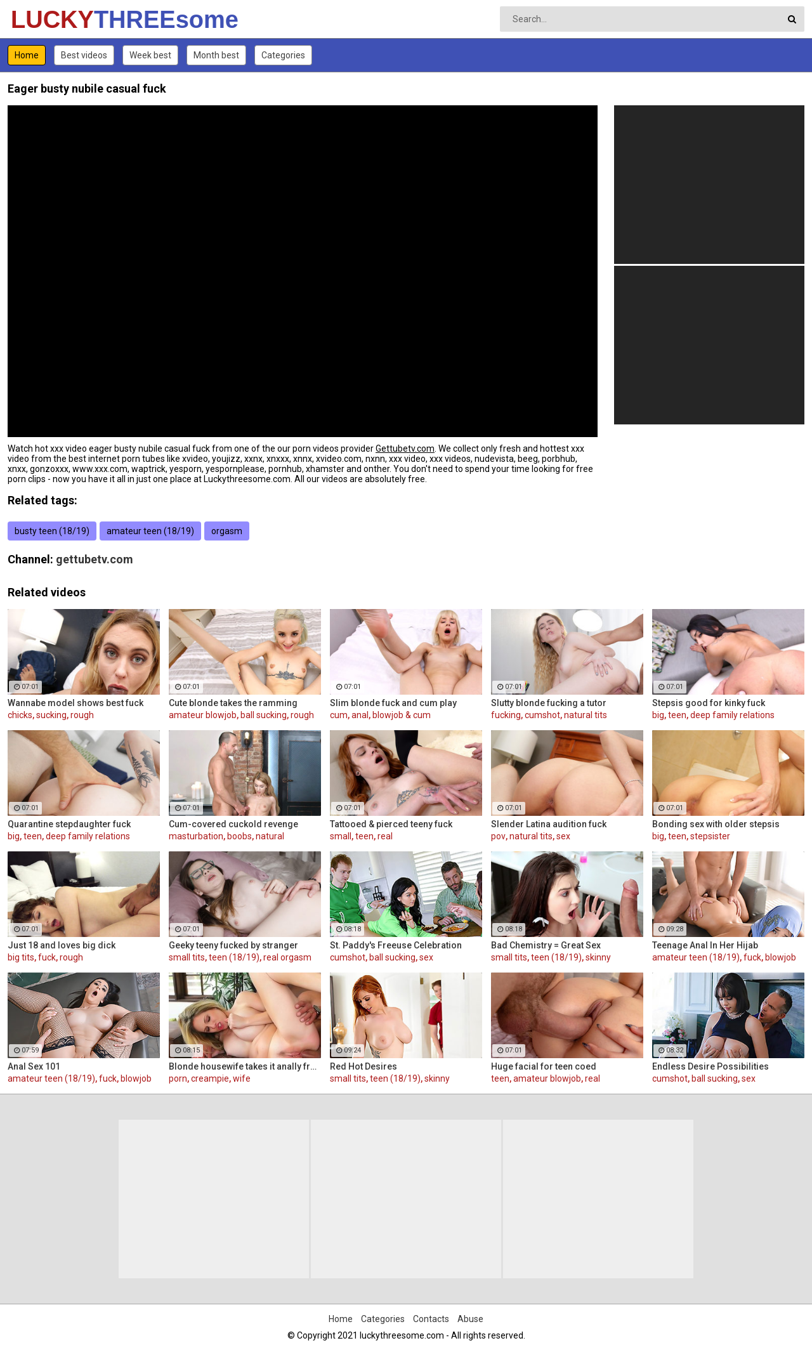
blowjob (780, 957)
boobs (239, 836)
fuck (47, 957)
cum (339, 715)
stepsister (710, 836)
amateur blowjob (203, 715)
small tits (187, 957)
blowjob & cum (401, 715)
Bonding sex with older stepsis (716, 824)
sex (563, 836)
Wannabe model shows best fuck (75, 703)
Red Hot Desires (363, 1066)
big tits (21, 957)
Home (27, 55)
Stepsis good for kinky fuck (708, 703)
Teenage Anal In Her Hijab (705, 945)
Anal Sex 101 (34, 1066)
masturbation (196, 836)
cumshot (542, 715)
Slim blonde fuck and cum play (393, 703)
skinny (598, 957)
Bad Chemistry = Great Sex (546, 945)
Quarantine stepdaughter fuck (69, 824)
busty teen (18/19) (52, 531)
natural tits (585, 715)
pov (498, 836)
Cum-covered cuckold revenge (233, 824)
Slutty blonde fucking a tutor (548, 703)
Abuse (470, 1319)
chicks (20, 715)
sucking (51, 715)
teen (677, 715)
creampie (210, 1078)
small (340, 836)
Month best (216, 55)
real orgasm (287, 957)
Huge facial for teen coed (543, 1066)
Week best (150, 55)
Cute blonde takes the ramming (233, 703)
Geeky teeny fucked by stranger (233, 945)
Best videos (84, 55)
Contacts (431, 1319)
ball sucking (263, 715)
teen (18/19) (234, 957)
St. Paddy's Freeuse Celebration (396, 945)
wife (242, 1078)
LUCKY (44, 19)
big (658, 715)
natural (270, 836)
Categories (283, 55)
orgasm (226, 531)
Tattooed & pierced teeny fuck (391, 824)
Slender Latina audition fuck (548, 824)
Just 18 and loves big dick (61, 945)
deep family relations (732, 715)
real (385, 836)
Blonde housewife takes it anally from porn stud (245, 1066)
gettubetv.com (94, 559)
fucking (506, 715)
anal (360, 715)
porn (178, 1078)
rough (82, 715)
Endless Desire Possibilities (710, 1066)
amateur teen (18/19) (150, 531)
